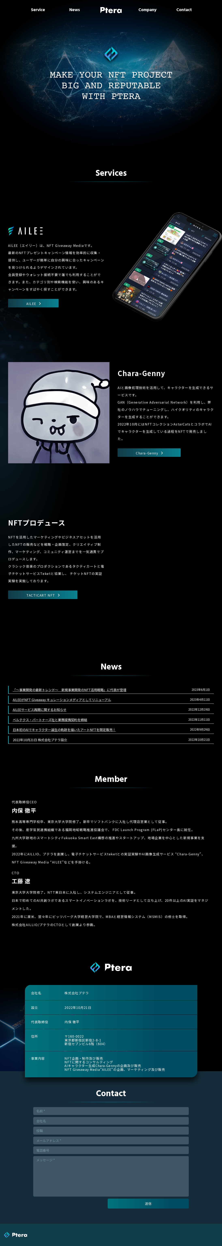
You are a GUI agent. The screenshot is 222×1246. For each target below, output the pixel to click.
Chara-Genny (149, 452)
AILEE (33, 303)
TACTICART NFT (42, 595)
